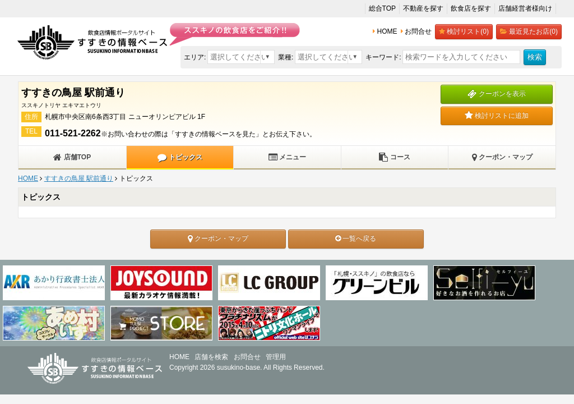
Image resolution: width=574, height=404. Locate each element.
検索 (534, 57)
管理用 (276, 357)
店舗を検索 (211, 357)
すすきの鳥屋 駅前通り (78, 178)
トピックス (180, 157)
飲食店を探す (471, 8)
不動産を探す (423, 8)
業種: (285, 57)
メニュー (287, 157)
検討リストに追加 (497, 116)
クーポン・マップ (502, 157)
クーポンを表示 (496, 94)
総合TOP (382, 8)
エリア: (195, 57)
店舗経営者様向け (525, 8)
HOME (28, 178)
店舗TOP (72, 157)
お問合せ (247, 357)
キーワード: (383, 57)
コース (394, 157)
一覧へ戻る (355, 238)
